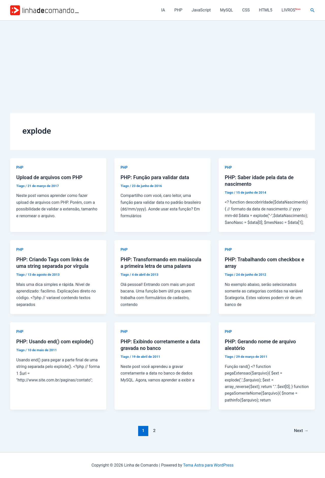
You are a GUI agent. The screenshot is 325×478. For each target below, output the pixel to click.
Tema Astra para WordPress (208, 465)
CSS (249, 10)
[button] (312, 10)
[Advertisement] (162, 58)
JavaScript (206, 10)
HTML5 (267, 10)
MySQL (230, 10)
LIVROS (291, 10)
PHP (185, 10)
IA (171, 10)
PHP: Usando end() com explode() (54, 341)
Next (301, 430)
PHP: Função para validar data (155, 177)
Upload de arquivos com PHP (49, 177)
